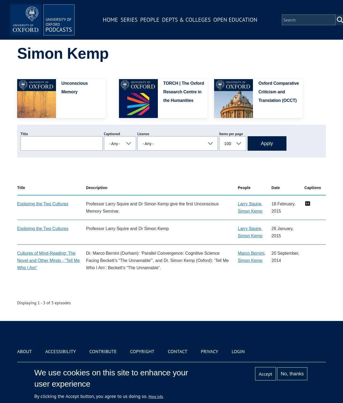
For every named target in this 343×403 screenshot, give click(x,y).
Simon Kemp (250, 211)
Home (110, 19)
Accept (265, 374)
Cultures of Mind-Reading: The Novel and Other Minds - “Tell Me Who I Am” (48, 260)
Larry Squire (249, 204)
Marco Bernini (251, 253)
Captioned (112, 133)
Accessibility (60, 351)
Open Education (235, 19)
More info (155, 396)
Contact (177, 351)
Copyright (142, 351)
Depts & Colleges (186, 19)
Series (129, 19)
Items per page (231, 133)
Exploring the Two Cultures (42, 204)
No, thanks (292, 373)
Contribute (103, 351)
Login (238, 351)
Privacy (209, 351)
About (24, 351)
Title (24, 133)
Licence (143, 133)
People (149, 19)
